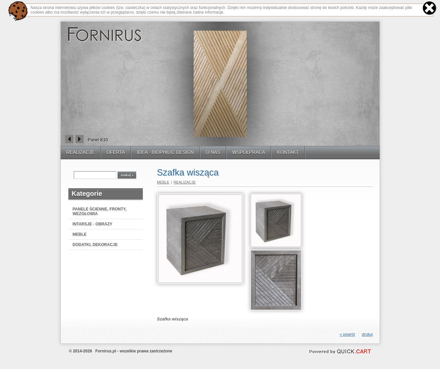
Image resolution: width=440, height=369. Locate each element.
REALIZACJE (80, 152)
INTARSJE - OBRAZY (93, 224)
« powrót (347, 334)
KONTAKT (288, 152)
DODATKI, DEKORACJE (95, 244)
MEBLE (80, 234)
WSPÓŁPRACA (248, 152)
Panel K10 (98, 139)
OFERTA (116, 152)
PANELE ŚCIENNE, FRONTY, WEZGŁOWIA (100, 211)
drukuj (367, 334)
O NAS (213, 152)
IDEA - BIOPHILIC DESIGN (165, 152)
